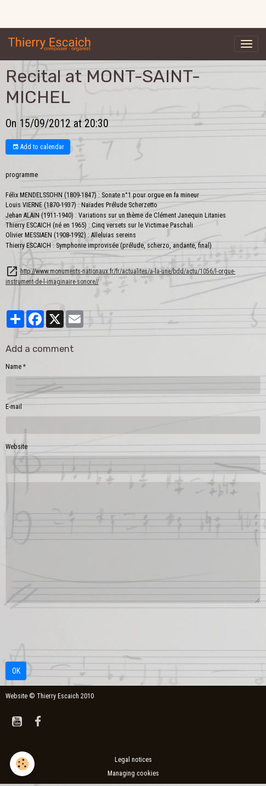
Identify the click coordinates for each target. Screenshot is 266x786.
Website (16, 447)
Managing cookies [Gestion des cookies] (133, 773)
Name (13, 367)
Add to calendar (38, 147)
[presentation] (88, 632)
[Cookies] (22, 763)
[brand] (51, 44)
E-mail (13, 407)
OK (16, 671)
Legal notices (133, 760)
